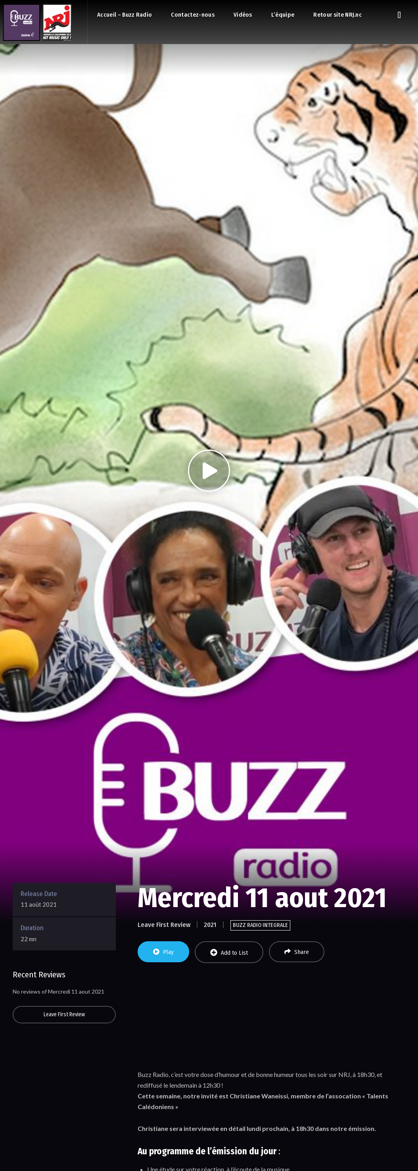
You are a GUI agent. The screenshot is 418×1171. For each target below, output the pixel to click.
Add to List (229, 952)
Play (163, 952)
